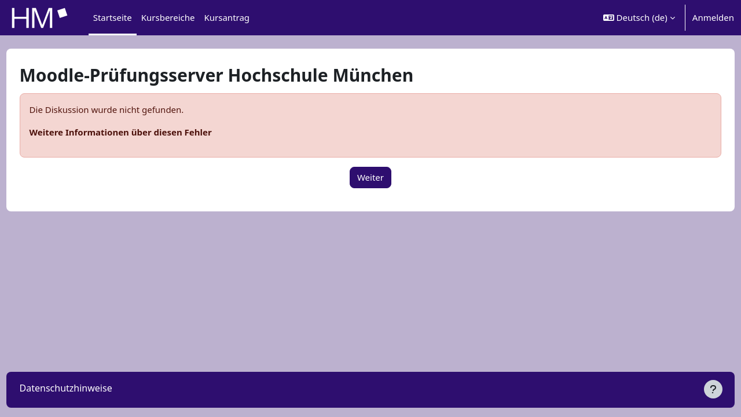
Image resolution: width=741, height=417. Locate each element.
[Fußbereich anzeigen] (713, 389)
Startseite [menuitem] (112, 17)
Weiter (370, 177)
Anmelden (713, 17)
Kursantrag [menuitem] (227, 17)
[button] (639, 17)
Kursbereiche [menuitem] (168, 17)
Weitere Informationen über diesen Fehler (142, 132)
